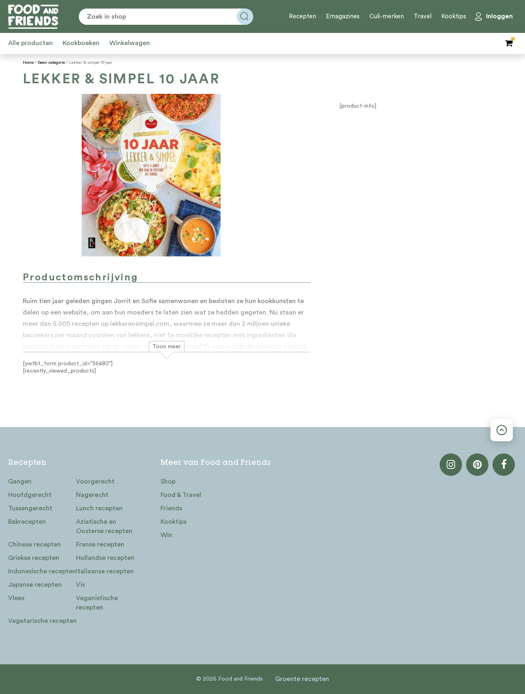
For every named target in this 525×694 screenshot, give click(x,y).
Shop (168, 481)
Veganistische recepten (97, 603)
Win (166, 535)
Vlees (16, 598)
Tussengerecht (30, 508)
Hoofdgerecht (30, 495)
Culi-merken (386, 16)
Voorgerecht (95, 481)
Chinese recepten (34, 544)
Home (28, 63)
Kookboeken (81, 43)
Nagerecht (92, 495)
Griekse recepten (33, 558)
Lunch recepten (99, 508)
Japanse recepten (35, 584)
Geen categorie (51, 63)
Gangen (20, 481)
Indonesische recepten (42, 571)
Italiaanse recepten (105, 571)
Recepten (302, 16)
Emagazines (343, 16)
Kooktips (453, 16)
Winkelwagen (129, 43)
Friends (171, 508)
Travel (423, 16)
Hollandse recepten (105, 558)
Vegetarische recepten (42, 621)
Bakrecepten (27, 521)
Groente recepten (302, 679)
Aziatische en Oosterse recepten (104, 526)
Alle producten (30, 43)
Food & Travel (181, 495)
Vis (80, 584)
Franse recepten (100, 544)
